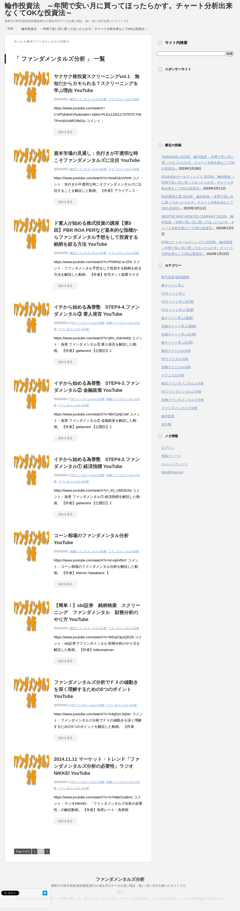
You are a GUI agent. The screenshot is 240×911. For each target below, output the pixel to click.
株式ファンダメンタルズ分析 (88, 99)
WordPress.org (172, 472)
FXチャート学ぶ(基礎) (177, 310)
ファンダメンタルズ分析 (123, 99)
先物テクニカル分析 (176, 367)
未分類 (166, 424)
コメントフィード (174, 464)
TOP (10, 28)
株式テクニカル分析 (176, 351)
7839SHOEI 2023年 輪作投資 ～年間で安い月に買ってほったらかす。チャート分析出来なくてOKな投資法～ (198, 162)
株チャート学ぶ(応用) (177, 342)
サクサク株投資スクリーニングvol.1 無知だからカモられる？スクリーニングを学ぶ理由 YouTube (96, 83)
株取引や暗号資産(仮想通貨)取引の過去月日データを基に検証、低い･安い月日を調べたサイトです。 (120, 885)
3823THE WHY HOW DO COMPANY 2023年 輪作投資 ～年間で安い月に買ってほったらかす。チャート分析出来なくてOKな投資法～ (197, 222)
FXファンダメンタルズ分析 (87, 323)
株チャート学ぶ (172, 285)
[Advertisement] (196, 107)
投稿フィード (171, 456)
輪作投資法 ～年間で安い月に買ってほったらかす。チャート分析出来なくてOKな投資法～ (119, 9)
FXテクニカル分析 (175, 359)
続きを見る (65, 132)
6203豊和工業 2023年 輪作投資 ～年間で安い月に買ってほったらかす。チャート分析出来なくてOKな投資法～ (197, 202)
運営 (120, 892)
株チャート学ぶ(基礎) (177, 318)
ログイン (168, 448)
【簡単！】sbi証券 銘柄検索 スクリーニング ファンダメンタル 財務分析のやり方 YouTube (97, 612)
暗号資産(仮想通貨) (175, 277)
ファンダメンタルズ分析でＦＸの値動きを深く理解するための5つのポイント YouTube (96, 689)
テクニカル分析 (172, 375)
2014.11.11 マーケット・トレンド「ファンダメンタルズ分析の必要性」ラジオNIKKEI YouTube (96, 766)
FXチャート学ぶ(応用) (177, 302)
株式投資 (168, 416)
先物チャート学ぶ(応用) (178, 334)
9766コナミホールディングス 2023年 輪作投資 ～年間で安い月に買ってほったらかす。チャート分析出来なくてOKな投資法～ (197, 248)
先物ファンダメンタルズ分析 (88, 551)
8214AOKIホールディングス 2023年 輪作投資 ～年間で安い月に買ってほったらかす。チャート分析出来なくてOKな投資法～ (198, 182)
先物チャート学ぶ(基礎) (178, 326)
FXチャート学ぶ (173, 293)
